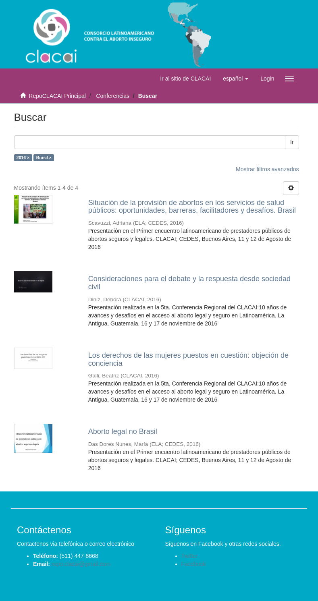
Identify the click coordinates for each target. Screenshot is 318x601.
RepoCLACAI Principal (57, 96)
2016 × (23, 157)
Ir (292, 142)
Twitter (189, 556)
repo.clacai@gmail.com (81, 564)
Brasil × (44, 157)
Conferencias (112, 96)
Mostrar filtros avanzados (267, 169)
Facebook (193, 564)
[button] (235, 78)
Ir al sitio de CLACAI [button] (185, 78)
